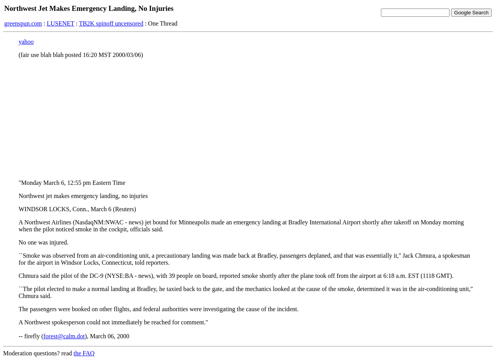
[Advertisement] (248, 119)
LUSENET (60, 23)
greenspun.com (23, 23)
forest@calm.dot (64, 336)
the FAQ (84, 353)
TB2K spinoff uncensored (111, 23)
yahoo (26, 41)
